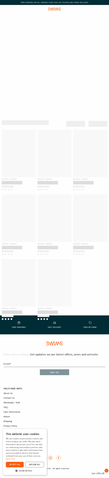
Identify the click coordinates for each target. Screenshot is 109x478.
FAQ (6, 407)
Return (7, 416)
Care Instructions (12, 412)
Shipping (8, 421)
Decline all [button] (34, 464)
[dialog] (25, 452)
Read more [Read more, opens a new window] (10, 459)
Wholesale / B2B (12, 402)
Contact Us (9, 398)
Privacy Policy (10, 426)
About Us (8, 393)
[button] (25, 470)
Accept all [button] (15, 464)
